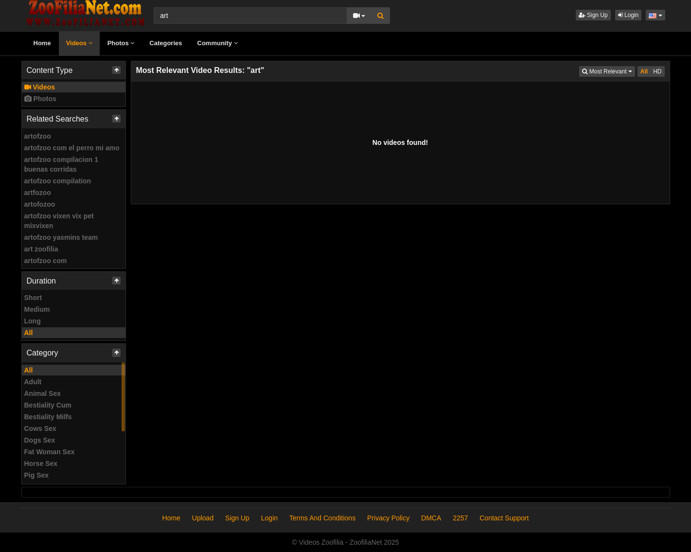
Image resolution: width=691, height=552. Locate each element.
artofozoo (39, 204)
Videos (79, 43)
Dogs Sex (39, 440)
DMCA (431, 518)
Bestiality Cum (47, 405)
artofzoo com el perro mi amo (72, 148)
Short (33, 298)
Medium (37, 309)
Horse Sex (40, 463)
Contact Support (504, 518)
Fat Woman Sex (49, 452)
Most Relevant (608, 71)
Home (42, 43)
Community (217, 43)
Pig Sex (36, 475)
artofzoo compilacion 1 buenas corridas (61, 164)
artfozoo (37, 192)
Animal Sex (42, 393)
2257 (460, 518)
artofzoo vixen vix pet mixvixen (59, 221)
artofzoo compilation (57, 181)
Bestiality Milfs (48, 417)
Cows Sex (40, 428)
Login (628, 15)
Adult (33, 382)
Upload (202, 518)
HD (657, 71)
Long (32, 321)
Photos (121, 43)
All (28, 333)
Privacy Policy (388, 518)
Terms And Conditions (322, 518)
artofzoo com (45, 261)
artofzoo (37, 136)
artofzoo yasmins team (61, 237)
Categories (165, 43)
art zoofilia (41, 249)
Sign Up (593, 15)
